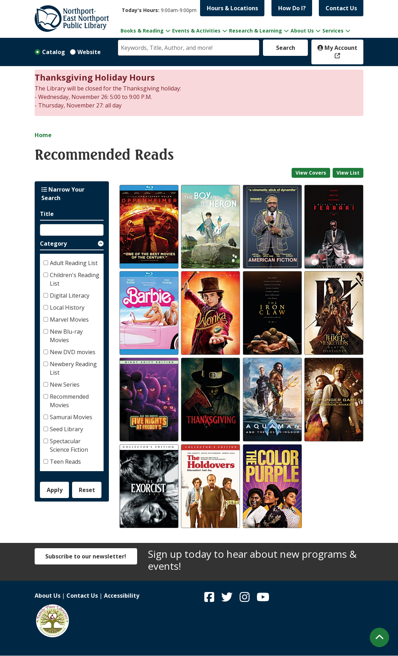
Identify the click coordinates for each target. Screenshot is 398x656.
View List (347, 172)
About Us (47, 595)
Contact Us (341, 8)
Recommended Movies (69, 401)
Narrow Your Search (62, 194)
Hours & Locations (232, 8)
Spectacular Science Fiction (69, 445)
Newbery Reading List (73, 368)
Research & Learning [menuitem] (255, 30)
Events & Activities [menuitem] (196, 30)
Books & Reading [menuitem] (142, 30)
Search (285, 48)
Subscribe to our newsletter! (85, 556)
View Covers (310, 172)
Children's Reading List (74, 279)
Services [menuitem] (333, 30)
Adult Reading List (74, 263)
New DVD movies (72, 352)
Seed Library (66, 429)
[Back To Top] (379, 637)
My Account (337, 48)
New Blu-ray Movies (66, 336)
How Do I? (292, 8)
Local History (67, 307)
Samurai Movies (71, 417)
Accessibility (121, 595)
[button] (159, 10)
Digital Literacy (69, 295)
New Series (65, 384)
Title (47, 214)
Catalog (53, 52)
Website (89, 52)
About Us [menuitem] (302, 30)
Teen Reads (65, 461)
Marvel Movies (69, 319)
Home (43, 135)
